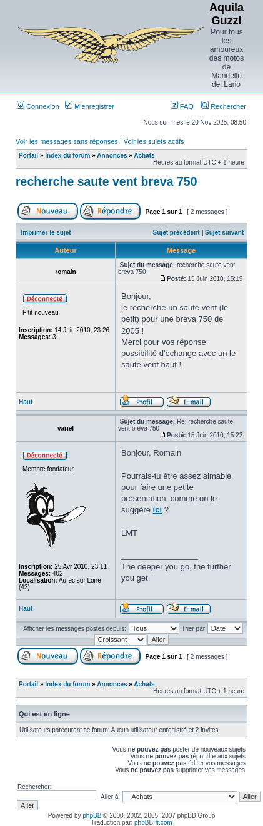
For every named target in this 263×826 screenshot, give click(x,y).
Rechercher (223, 106)
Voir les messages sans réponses (67, 141)
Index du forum (67, 155)
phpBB (91, 815)
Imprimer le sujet (46, 232)
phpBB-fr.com (153, 822)
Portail (28, 155)
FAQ (182, 106)
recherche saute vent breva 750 (106, 181)
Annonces (112, 155)
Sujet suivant (224, 232)
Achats (144, 155)
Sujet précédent (176, 232)
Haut (25, 402)
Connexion (38, 106)
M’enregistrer (89, 106)
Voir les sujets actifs (154, 141)
